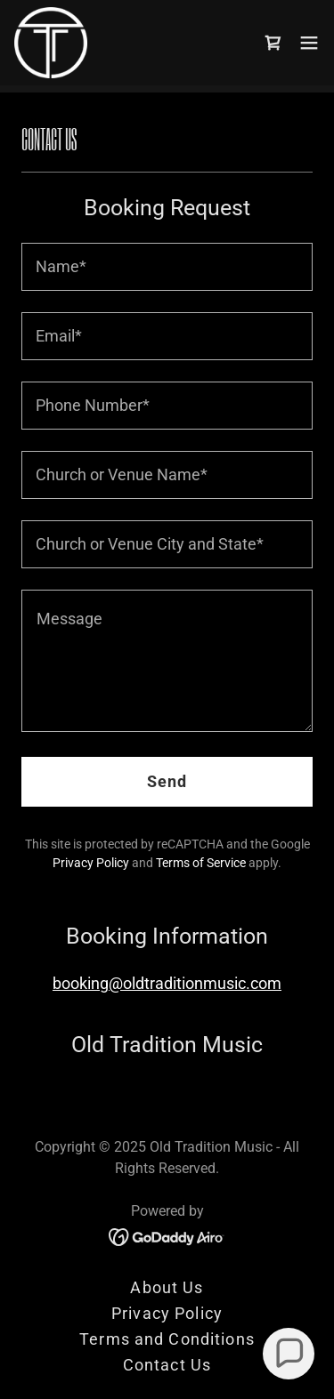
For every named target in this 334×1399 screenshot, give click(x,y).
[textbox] (167, 267)
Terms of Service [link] (201, 863)
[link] (50, 42)
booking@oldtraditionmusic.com (167, 983)
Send (167, 781)
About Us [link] (166, 1287)
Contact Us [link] (167, 1364)
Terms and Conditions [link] (167, 1339)
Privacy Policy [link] (91, 863)
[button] (309, 42)
